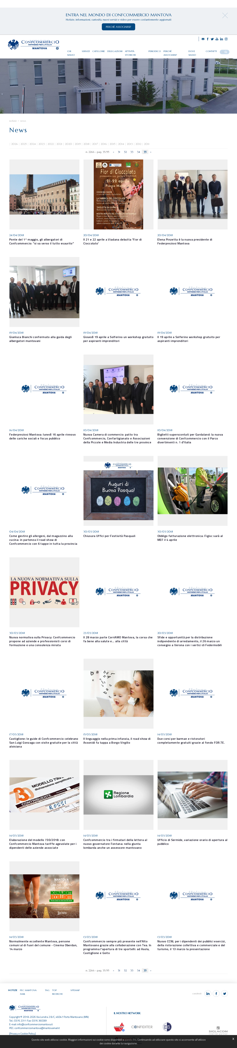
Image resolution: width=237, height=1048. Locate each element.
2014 (121, 148)
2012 (138, 148)
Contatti (213, 50)
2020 (68, 148)
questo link (130, 1040)
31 (119, 156)
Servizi (91, 50)
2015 (112, 148)
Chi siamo (79, 50)
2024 (32, 148)
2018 (86, 148)
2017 (95, 148)
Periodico (158, 50)
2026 (14, 148)
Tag (47, 993)
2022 (51, 148)
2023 (42, 148)
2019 (78, 148)
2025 (24, 148)
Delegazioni (120, 50)
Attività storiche (140, 50)
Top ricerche (59, 993)
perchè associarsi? (118, 26)
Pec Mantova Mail (31, 993)
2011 (146, 148)
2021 (59, 148)
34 (138, 156)
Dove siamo (198, 50)
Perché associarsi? (177, 50)
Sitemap (74, 993)
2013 (130, 148)
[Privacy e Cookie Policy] (22, 1034)
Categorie (104, 50)
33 (131, 156)
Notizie (13, 125)
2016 (104, 148)
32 (125, 156)
